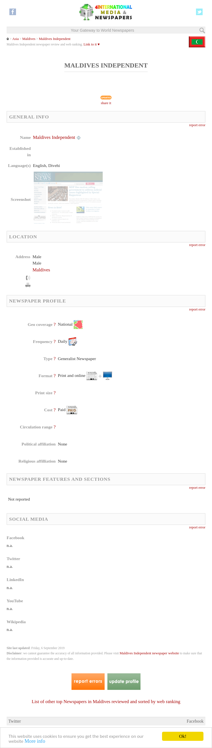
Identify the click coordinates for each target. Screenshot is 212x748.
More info (35, 741)
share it (106, 103)
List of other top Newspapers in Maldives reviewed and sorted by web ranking (106, 701)
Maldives (28, 39)
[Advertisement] (151, 169)
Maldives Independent (55, 39)
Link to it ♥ (91, 44)
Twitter (15, 721)
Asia (15, 39)
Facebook (195, 721)
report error (197, 125)
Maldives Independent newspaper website (149, 653)
